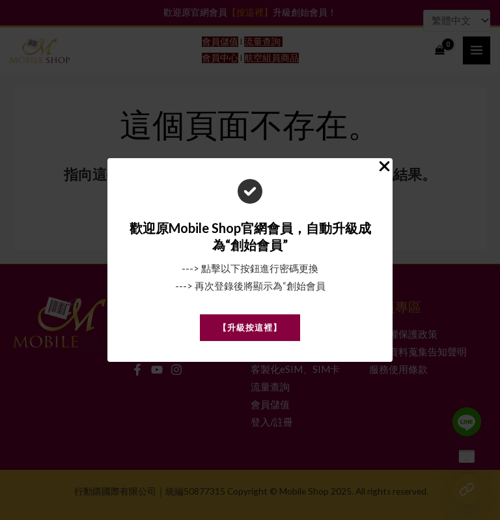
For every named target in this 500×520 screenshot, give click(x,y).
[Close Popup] (384, 167)
